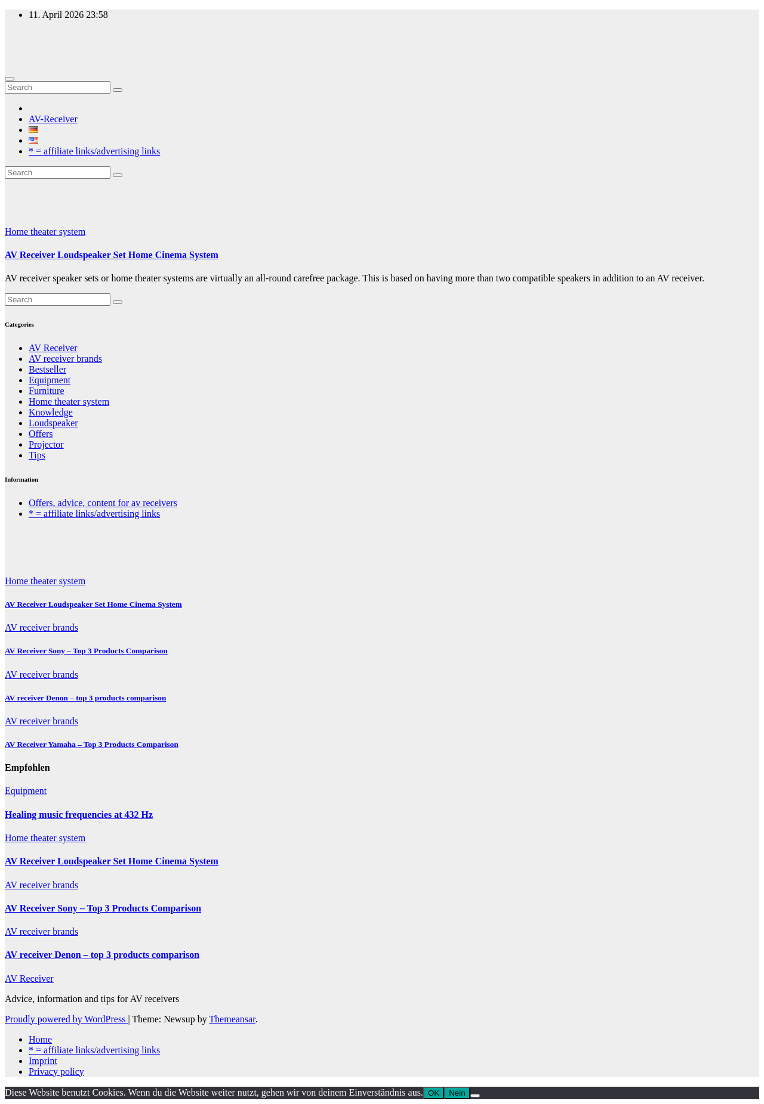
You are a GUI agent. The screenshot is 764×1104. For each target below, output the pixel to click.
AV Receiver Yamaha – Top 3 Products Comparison (91, 744)
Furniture (46, 391)
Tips (37, 455)
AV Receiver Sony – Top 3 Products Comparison (86, 650)
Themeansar (232, 1019)
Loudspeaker (53, 423)
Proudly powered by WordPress (66, 1019)
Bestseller (47, 369)
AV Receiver (53, 348)
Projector (46, 444)
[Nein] (475, 1095)
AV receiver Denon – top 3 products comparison (85, 697)
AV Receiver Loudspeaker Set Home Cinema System (111, 255)
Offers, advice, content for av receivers (103, 503)
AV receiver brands (65, 358)
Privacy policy (56, 1071)
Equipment (49, 380)
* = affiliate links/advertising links (94, 151)
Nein (457, 1093)
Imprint (43, 1061)
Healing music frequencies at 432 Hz (79, 815)
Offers (41, 434)
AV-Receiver (53, 119)
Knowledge (51, 412)
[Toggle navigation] (9, 78)
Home (40, 1039)
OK (433, 1093)
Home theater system (45, 232)
